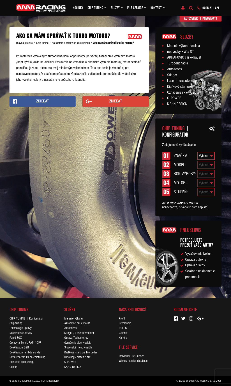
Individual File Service (131, 356)
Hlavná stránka (24, 43)
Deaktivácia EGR (19, 347)
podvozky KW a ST (180, 52)
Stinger (172, 75)
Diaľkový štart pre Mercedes (186, 87)
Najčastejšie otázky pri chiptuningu (71, 43)
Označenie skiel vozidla (183, 92)
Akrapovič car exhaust (77, 323)
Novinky (78, 7)
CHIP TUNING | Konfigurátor (26, 318)
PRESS (123, 328)
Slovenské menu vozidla (78, 347)
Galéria (123, 333)
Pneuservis (209, 18)
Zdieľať (42, 101)
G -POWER (174, 98)
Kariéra (123, 337)
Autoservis (191, 18)
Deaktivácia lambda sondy (24, 352)
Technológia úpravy (20, 328)
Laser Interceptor (179, 81)
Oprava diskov (195, 265)
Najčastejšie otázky (20, 333)
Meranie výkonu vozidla (183, 46)
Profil (122, 318)
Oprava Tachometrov (76, 337)
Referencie (125, 323)
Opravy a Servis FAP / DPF (25, 342)
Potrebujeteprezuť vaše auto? (196, 242)
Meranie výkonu (73, 318)
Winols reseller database (133, 360)
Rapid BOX (15, 337)
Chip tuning (97, 7)
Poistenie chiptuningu (21, 362)
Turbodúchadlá (177, 63)
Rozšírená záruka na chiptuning (27, 357)
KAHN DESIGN (177, 104)
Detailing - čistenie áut (77, 357)
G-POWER (70, 362)
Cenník (13, 367)
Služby (117, 7)
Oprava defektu (195, 260)
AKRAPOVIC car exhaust (184, 57)
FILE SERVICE (136, 7)
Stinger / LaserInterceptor (79, 333)
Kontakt (157, 7)
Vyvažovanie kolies (198, 254)
